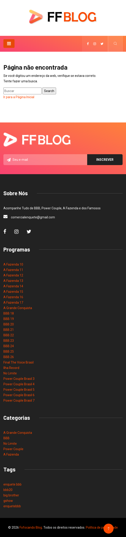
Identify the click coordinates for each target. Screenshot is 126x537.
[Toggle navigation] (9, 43)
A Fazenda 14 (13, 286)
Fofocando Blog (31, 527)
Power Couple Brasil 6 (19, 395)
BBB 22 (8, 335)
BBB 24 (8, 346)
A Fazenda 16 (13, 297)
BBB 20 (8, 324)
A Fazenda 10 (13, 264)
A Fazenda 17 (13, 302)
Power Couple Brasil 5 (19, 389)
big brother (11, 495)
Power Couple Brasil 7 (19, 400)
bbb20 (7, 490)
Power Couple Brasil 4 (19, 384)
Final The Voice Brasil (18, 362)
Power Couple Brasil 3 (19, 379)
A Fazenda (11, 454)
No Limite (10, 373)
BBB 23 (8, 340)
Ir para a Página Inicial (18, 97)
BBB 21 (8, 330)
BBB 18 (8, 313)
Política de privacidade (102, 527)
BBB (6, 438)
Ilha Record (11, 368)
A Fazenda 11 (13, 270)
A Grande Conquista (17, 308)
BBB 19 (8, 319)
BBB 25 (8, 351)
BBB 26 (8, 357)
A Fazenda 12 (13, 275)
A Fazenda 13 (13, 281)
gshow (8, 501)
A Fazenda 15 (13, 291)
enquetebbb (12, 506)
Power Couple (13, 449)
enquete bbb (12, 484)
